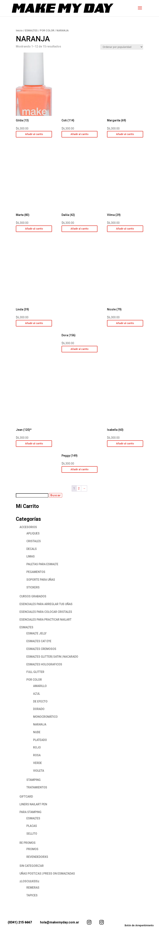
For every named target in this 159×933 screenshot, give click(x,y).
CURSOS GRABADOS (32, 596)
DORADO (38, 709)
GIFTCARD (26, 796)
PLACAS (31, 826)
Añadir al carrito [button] (34, 134)
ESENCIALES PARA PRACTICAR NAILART (45, 619)
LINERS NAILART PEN (33, 804)
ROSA (37, 755)
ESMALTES (31, 30)
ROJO (37, 747)
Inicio (19, 30)
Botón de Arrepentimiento (139, 925)
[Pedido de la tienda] (121, 47)
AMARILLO (40, 686)
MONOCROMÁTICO (45, 716)
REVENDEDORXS (37, 856)
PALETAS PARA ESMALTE (42, 564)
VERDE (37, 763)
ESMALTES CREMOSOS (41, 649)
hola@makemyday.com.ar (59, 922)
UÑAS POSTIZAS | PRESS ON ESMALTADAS (47, 873)
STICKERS (33, 587)
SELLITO (31, 833)
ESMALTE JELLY (36, 633)
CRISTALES (33, 541)
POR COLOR (47, 30)
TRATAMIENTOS (36, 787)
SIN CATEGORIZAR (31, 865)
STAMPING (33, 779)
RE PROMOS (27, 842)
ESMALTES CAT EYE (38, 641)
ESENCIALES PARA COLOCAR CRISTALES (45, 611)
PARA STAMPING (30, 812)
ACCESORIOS (28, 527)
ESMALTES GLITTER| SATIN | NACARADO (52, 656)
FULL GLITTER (35, 672)
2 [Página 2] (79, 488)
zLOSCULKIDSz (29, 881)
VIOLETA (38, 770)
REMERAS (32, 887)
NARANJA (39, 724)
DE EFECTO (40, 701)
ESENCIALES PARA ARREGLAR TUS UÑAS (45, 604)
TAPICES (32, 895)
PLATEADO (40, 740)
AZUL (36, 693)
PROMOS (32, 849)
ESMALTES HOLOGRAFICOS (44, 664)
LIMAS (30, 556)
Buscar (55, 495)
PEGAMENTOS (35, 572)
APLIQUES (33, 533)
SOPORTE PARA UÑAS (40, 579)
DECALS (31, 549)
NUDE (36, 732)
